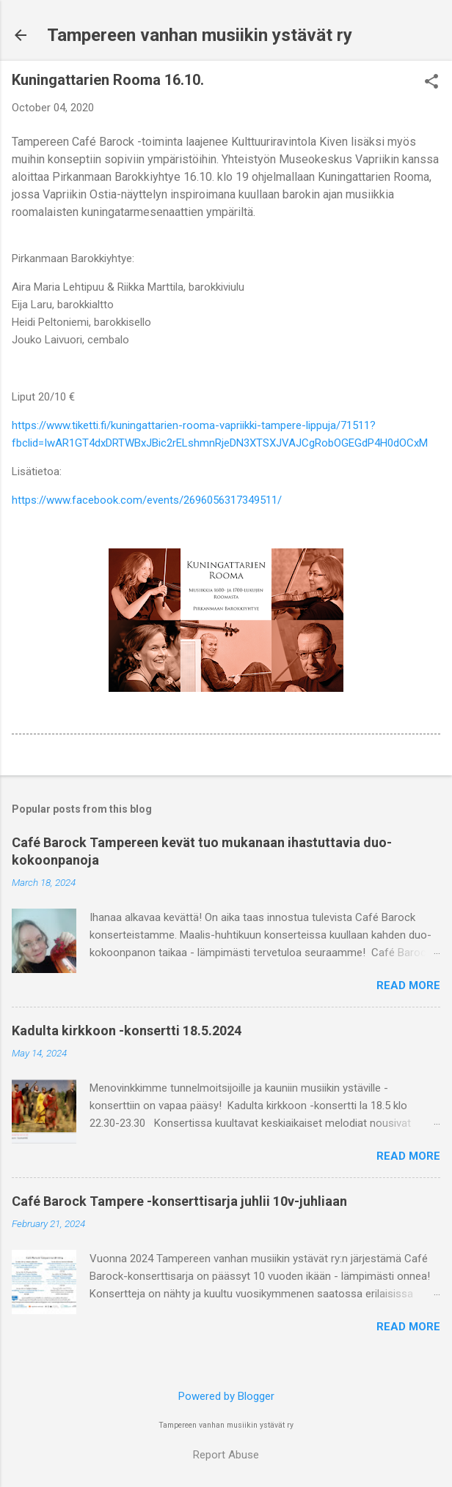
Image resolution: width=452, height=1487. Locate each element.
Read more (408, 985)
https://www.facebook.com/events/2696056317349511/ (147, 500)
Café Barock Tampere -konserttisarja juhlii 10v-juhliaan (179, 1201)
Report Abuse (226, 1454)
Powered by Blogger (226, 1396)
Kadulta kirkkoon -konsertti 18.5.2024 (126, 1030)
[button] (431, 82)
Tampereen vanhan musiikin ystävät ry (199, 35)
